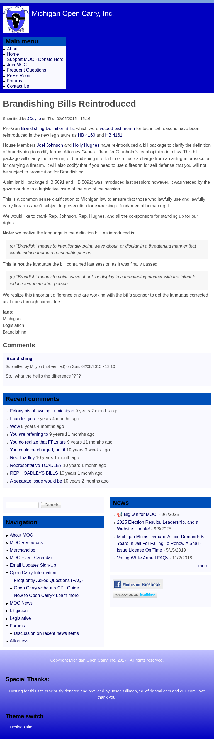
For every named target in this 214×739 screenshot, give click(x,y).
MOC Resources (26, 542)
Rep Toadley (22, 457)
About (13, 49)
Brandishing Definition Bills (47, 128)
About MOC (21, 535)
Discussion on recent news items (46, 633)
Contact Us (18, 86)
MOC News (21, 603)
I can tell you (22, 418)
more (203, 565)
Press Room (19, 75)
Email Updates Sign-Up (33, 565)
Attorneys (19, 640)
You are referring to (29, 434)
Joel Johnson (50, 145)
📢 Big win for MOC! (138, 514)
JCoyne (34, 118)
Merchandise (22, 550)
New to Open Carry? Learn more (46, 595)
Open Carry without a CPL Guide (46, 588)
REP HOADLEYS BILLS (34, 473)
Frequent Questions (26, 70)
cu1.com (188, 691)
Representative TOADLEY (36, 465)
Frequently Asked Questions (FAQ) (48, 580)
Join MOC (17, 64)
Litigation (19, 610)
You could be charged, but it (37, 449)
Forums (14, 81)
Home (13, 54)
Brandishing (19, 358)
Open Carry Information (33, 572)
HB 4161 (113, 135)
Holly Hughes (86, 145)
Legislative (20, 618)
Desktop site (21, 727)
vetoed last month (117, 128)
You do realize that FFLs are (38, 442)
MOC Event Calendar (31, 557)
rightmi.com (160, 691)
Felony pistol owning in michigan (42, 410)
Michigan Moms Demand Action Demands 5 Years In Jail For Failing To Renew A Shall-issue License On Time (160, 543)
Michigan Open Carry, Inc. (73, 13)
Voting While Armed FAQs (142, 558)
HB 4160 (86, 135)
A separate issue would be (36, 481)
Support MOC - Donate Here (35, 59)
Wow (15, 426)
